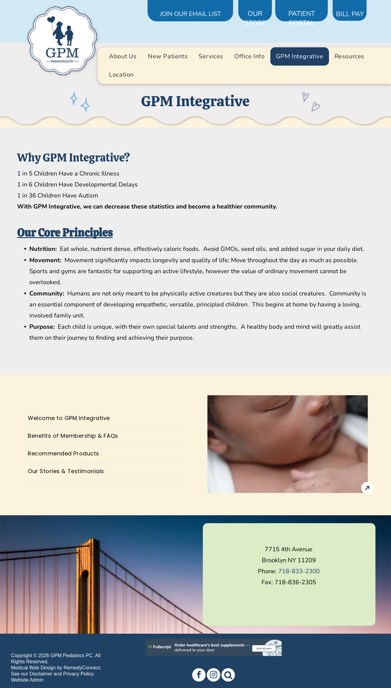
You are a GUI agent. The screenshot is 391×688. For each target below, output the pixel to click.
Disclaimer (40, 673)
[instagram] (213, 675)
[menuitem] (123, 56)
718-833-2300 (299, 571)
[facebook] (199, 675)
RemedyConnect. (82, 667)
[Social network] (228, 675)
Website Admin (27, 680)
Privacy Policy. (79, 673)
